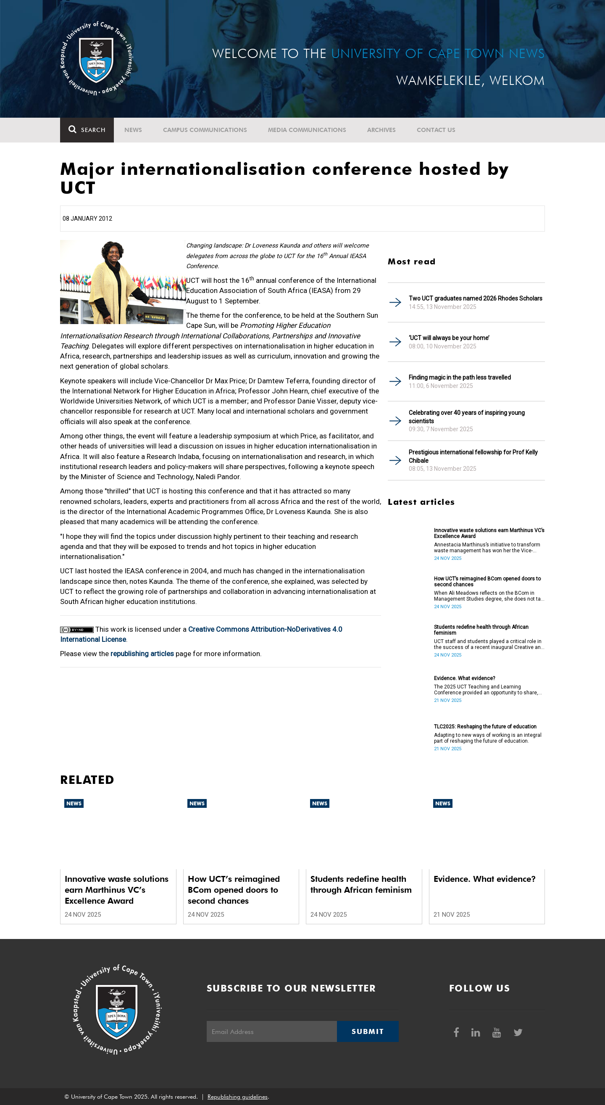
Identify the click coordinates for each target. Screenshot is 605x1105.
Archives (381, 130)
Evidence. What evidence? (464, 678)
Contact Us (436, 130)
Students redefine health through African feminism (481, 630)
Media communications (307, 130)
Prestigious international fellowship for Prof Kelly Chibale (473, 456)
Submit (368, 1031)
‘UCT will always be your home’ (449, 338)
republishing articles (142, 653)
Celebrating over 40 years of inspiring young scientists (467, 417)
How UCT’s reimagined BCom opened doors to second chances (487, 582)
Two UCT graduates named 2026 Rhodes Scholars (475, 298)
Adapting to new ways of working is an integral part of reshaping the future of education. (488, 738)
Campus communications (205, 130)
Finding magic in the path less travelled (460, 377)
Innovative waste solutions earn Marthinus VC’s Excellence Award (489, 533)
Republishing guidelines (238, 1096)
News (133, 130)
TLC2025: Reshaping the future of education (485, 727)
